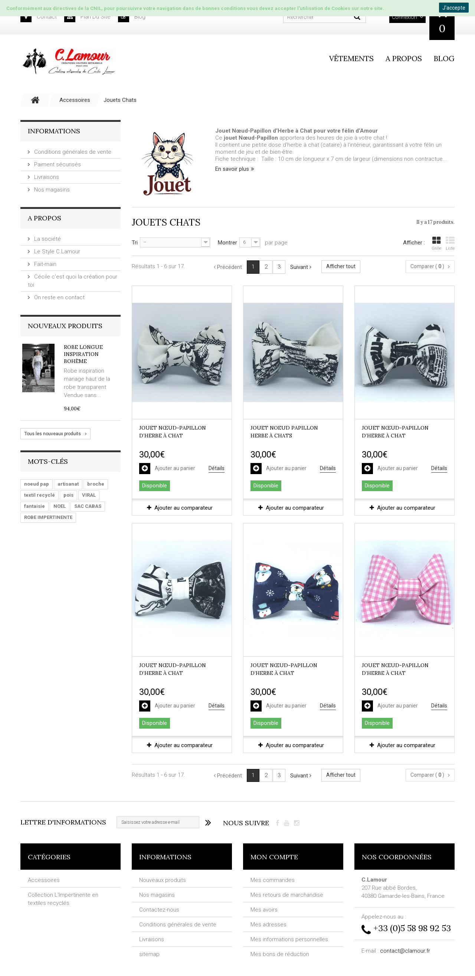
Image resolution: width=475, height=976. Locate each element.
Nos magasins (51, 189)
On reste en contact (59, 297)
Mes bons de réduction (279, 954)
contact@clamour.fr (405, 950)
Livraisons (46, 177)
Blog (444, 58)
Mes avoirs (264, 909)
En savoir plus (232, 169)
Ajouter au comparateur (183, 507)
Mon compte (274, 857)
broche (95, 484)
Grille (436, 243)
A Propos (44, 218)
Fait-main (44, 264)
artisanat (68, 484)
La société (47, 239)
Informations (54, 131)
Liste (450, 243)
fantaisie (34, 506)
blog (131, 16)
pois (68, 495)
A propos (404, 58)
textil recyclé (39, 495)
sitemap (149, 954)
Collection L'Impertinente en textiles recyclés (63, 899)
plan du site (87, 16)
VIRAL (89, 495)
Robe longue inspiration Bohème (83, 354)
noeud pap (36, 484)
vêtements (351, 58)
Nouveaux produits (65, 326)
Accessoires (44, 880)
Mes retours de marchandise (286, 895)
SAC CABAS (87, 506)
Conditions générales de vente (72, 152)
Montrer (227, 242)
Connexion (404, 17)
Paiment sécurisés (57, 164)
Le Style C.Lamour (56, 251)
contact (38, 16)
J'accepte (453, 8)
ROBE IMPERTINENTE (48, 517)
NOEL (59, 506)
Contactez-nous (159, 909)
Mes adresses (268, 924)
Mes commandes (272, 880)
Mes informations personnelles (289, 939)
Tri (135, 242)
